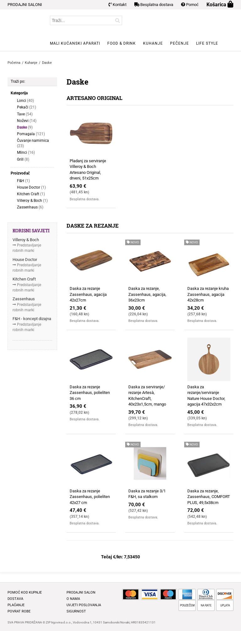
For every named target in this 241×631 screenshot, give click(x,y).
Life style (207, 43)
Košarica (219, 5)
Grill (23, 159)
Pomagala (31, 134)
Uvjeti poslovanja (84, 605)
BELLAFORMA (20, 30)
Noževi (26, 121)
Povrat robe (19, 611)
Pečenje (179, 43)
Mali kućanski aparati (75, 43)
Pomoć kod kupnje (25, 592)
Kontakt (117, 4)
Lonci (25, 100)
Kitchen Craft (31, 194)
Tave (25, 114)
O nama (73, 599)
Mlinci (26, 152)
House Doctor (31, 187)
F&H (23, 181)
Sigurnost (76, 611)
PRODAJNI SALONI (25, 4)
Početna (14, 63)
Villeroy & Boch (32, 200)
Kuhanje (153, 43)
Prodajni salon (81, 592)
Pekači (26, 107)
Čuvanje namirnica (33, 143)
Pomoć (190, 4)
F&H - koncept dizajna (32, 318)
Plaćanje (16, 605)
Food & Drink (121, 43)
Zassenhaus (30, 207)
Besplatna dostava (153, 4)
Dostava (15, 599)
